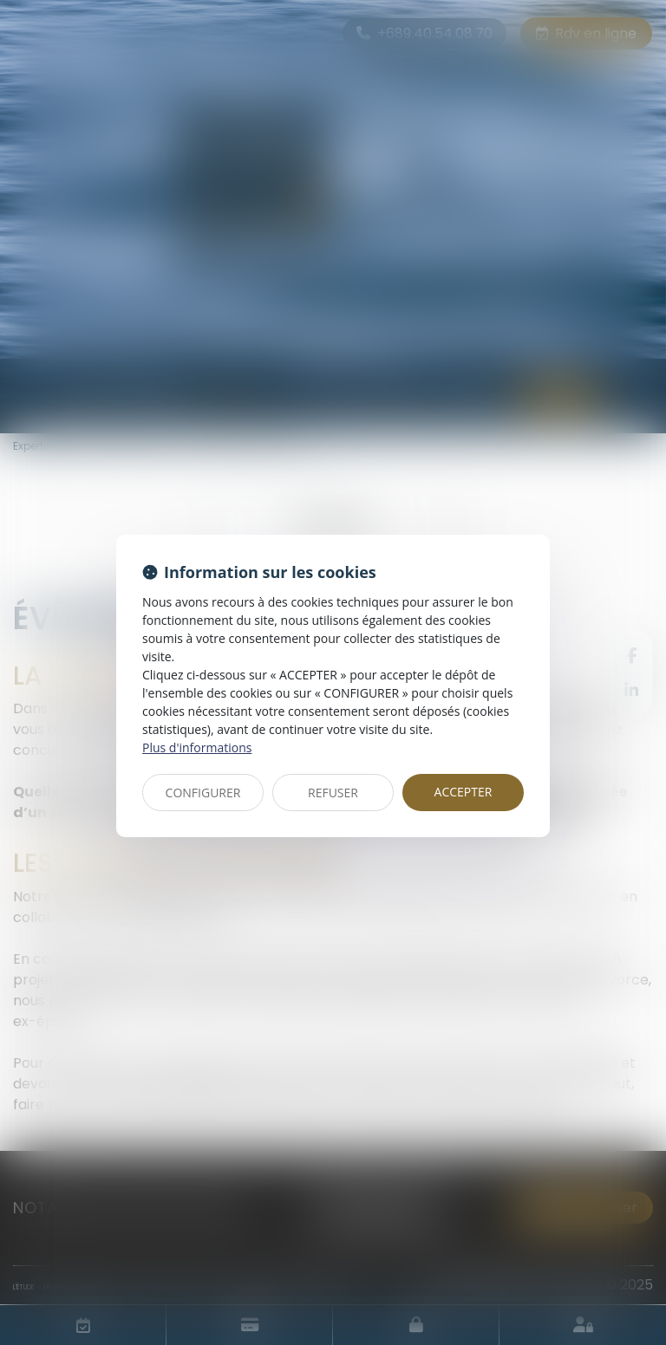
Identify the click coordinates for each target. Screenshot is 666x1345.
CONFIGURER (203, 792)
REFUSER (333, 792)
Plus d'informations (196, 747)
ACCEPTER (463, 791)
